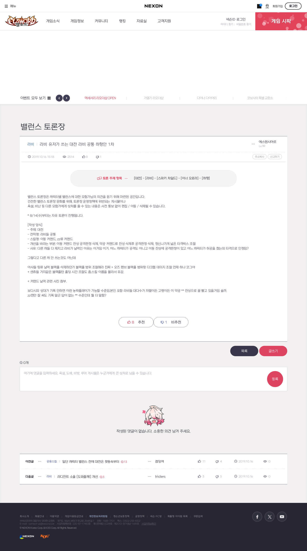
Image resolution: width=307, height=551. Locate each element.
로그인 (293, 6)
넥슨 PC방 (156, 516)
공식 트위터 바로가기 (269, 516)
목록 (244, 351)
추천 (135, 322)
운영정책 (139, 516)
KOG (45, 537)
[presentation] (59, 98)
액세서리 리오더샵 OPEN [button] (100, 98)
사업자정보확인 (149, 523)
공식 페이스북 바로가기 (257, 516)
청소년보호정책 (121, 516)
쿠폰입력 (198, 516)
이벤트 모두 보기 (33, 98)
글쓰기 (273, 351)
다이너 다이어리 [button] (207, 98)
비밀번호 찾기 (243, 24)
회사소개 (24, 516)
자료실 (142, 21)
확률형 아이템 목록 (178, 516)
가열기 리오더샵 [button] (153, 98)
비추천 (171, 322)
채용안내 (39, 516)
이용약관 (54, 516)
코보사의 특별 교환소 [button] (260, 98)
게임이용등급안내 (74, 516)
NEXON (27, 537)
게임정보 (77, 21)
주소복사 (259, 156)
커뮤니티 (101, 21)
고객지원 (164, 21)
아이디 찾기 (227, 24)
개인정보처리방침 (98, 516)
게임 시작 (281, 21)
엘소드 (20, 21)
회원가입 (278, 6)
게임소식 (53, 21)
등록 (275, 379)
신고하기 (274, 156)
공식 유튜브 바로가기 (282, 516)
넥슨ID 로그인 (236, 19)
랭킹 (122, 21)
